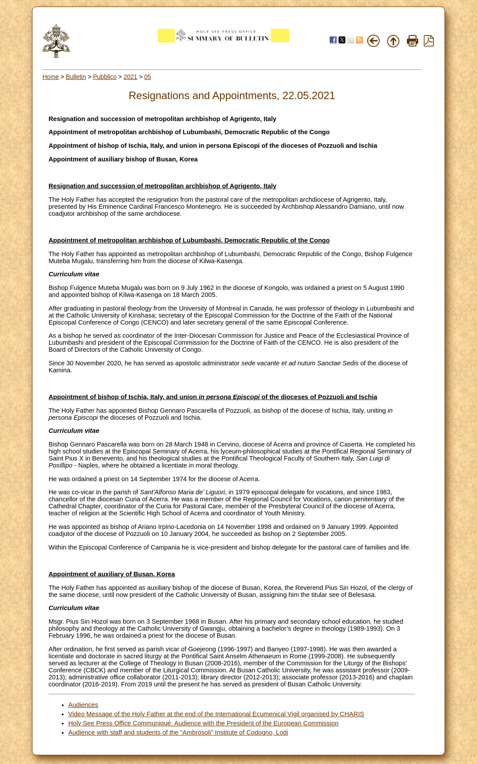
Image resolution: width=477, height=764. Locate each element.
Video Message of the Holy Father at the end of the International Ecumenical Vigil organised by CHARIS (216, 714)
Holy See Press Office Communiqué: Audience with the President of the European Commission (203, 723)
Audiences (83, 704)
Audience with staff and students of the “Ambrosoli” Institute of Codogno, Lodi (178, 732)
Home (51, 76)
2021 (130, 76)
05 (147, 76)
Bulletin (76, 76)
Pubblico (105, 76)
